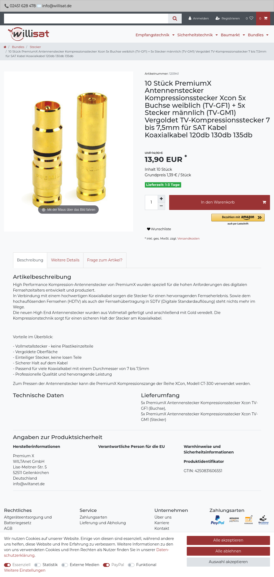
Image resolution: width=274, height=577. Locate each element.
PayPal (118, 564)
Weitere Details (65, 260)
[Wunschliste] (249, 18)
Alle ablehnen (228, 551)
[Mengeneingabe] (151, 202)
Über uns (163, 517)
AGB (8, 528)
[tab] (30, 260)
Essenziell (22, 564)
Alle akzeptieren (228, 540)
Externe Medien (85, 564)
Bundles (256, 35)
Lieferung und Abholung (103, 522)
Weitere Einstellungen (25, 570)
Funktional (146, 564)
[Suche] (175, 18)
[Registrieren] (228, 18)
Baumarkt (231, 35)
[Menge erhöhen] (161, 198)
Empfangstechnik (153, 35)
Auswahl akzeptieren (228, 561)
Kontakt (161, 528)
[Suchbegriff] (86, 18)
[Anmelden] (199, 18)
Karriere (161, 522)
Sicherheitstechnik (195, 35)
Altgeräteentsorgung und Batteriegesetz (28, 520)
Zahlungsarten (93, 517)
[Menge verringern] (161, 206)
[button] (240, 220)
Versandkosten (188, 238)
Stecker (35, 47)
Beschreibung (30, 260)
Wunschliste (159, 229)
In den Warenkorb (233, 202)
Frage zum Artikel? (104, 260)
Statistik (50, 564)
